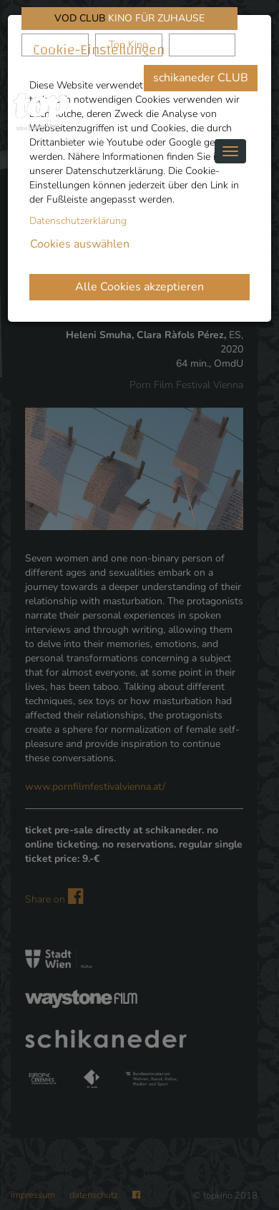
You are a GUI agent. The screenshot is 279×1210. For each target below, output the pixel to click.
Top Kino (128, 44)
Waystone (202, 44)
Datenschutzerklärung (78, 221)
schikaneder (55, 44)
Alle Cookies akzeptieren (139, 287)
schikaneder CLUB (200, 78)
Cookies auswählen (79, 244)
